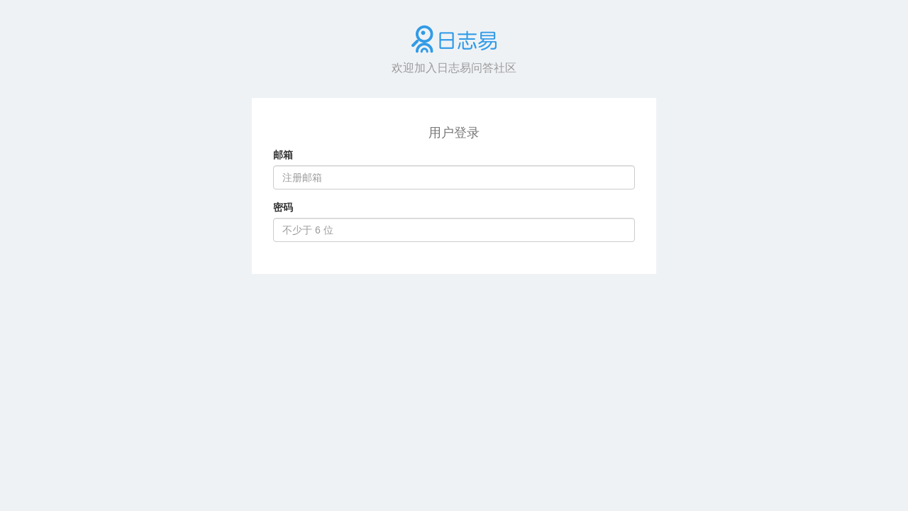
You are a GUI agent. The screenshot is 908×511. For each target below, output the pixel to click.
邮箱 (283, 154)
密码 (283, 207)
